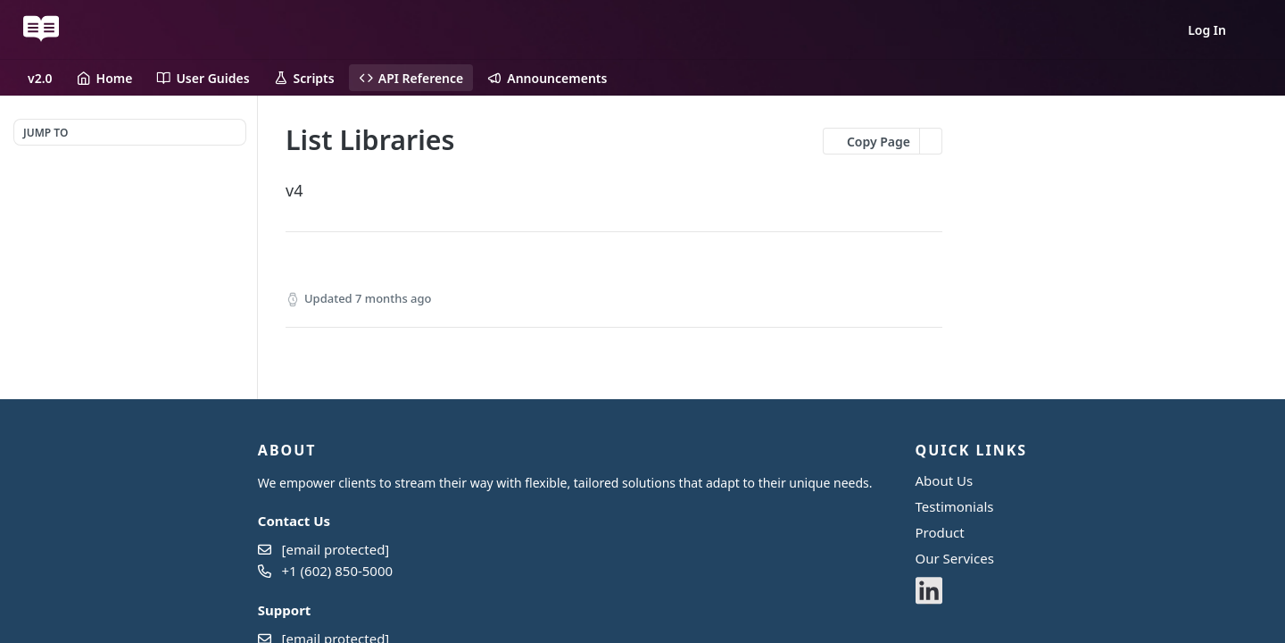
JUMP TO (45, 132)
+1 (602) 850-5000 (338, 571)
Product (940, 532)
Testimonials (955, 506)
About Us (945, 480)
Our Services (955, 558)
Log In (1207, 29)
